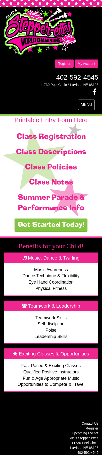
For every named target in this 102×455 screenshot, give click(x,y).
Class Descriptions (51, 152)
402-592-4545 (77, 77)
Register (64, 64)
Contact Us (90, 423)
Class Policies (51, 167)
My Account (86, 64)
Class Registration (51, 137)
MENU (87, 106)
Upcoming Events (85, 433)
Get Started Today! (51, 225)
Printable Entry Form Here (51, 120)
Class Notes (51, 182)
